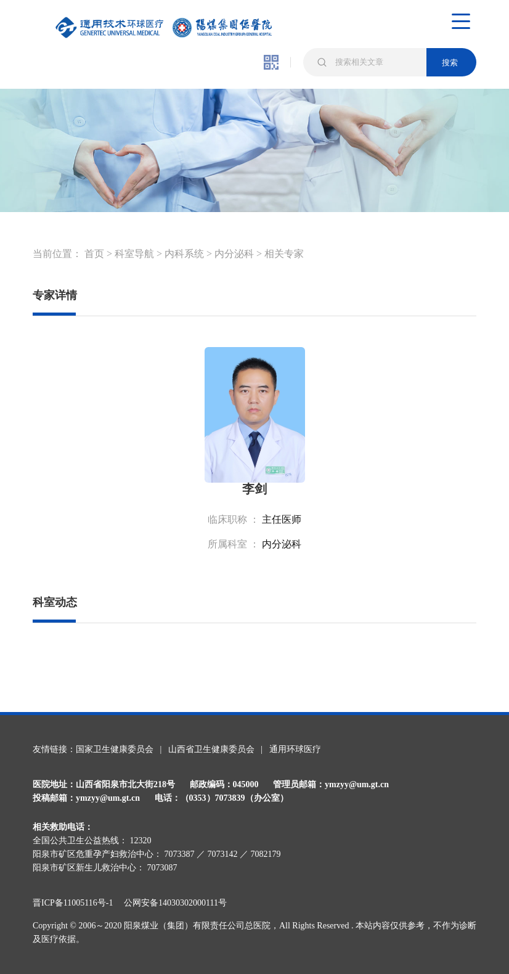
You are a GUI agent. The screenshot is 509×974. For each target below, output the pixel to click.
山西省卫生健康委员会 (211, 749)
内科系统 (184, 253)
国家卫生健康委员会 (114, 749)
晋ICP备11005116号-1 (77, 902)
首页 (94, 253)
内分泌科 (234, 253)
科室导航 (134, 253)
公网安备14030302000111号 (175, 902)
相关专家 (284, 253)
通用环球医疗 (295, 749)
